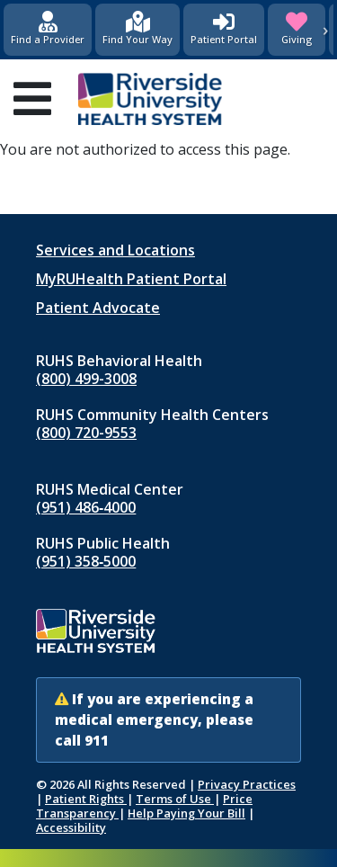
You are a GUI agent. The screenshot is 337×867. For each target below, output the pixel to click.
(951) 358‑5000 (86, 561)
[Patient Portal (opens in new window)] (223, 30)
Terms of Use (175, 799)
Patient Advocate (98, 307)
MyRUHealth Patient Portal (131, 279)
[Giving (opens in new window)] (296, 30)
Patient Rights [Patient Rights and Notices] (86, 799)
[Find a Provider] (48, 30)
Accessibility (71, 827)
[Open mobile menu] (32, 99)
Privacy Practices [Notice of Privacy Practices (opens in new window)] (247, 784)
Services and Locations (115, 250)
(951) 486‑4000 (86, 507)
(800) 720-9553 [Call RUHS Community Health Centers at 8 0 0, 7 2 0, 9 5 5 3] (86, 432)
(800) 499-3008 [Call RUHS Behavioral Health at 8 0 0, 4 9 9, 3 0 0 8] (86, 379)
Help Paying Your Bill (186, 813)
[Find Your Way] (137, 30)
